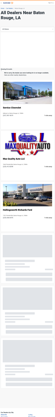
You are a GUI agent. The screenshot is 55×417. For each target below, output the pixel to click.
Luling (30, 415)
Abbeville (4, 415)
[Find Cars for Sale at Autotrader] (8, 2)
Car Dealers (9, 8)
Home (2, 8)
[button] (51, 3)
